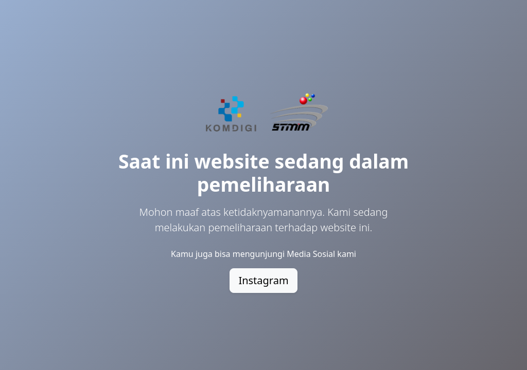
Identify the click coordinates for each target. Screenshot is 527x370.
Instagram (263, 280)
